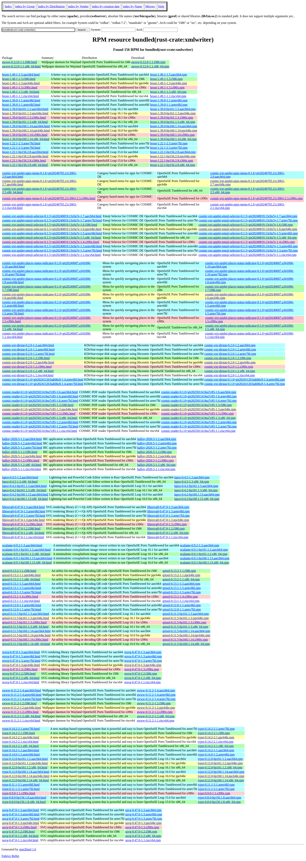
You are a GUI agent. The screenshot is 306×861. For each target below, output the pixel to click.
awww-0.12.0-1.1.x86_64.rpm (150, 66)
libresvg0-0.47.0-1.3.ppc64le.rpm (168, 520)
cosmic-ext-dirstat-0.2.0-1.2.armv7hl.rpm (230, 353)
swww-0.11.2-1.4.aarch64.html (21, 690)
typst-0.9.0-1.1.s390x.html (18, 793)
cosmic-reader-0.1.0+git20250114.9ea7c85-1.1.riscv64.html (39, 430)
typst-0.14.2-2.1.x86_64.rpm (216, 746)
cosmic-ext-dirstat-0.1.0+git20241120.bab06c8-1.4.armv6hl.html (42, 379)
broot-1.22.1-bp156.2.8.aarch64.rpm (173, 152)
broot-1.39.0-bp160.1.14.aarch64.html (26, 126)
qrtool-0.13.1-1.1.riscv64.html (21, 601)
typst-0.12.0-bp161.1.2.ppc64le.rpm (220, 763)
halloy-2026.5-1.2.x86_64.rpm (156, 464)
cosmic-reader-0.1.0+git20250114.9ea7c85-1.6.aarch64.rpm (198, 392)
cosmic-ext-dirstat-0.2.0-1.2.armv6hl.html (28, 349)
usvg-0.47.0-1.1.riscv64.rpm (143, 840)
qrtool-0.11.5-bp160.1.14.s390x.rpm (185, 639)
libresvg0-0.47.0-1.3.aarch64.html (23, 507)
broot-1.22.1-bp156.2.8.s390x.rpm (171, 160)
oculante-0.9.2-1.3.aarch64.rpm (199, 545)
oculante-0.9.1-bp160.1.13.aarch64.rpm (204, 558)
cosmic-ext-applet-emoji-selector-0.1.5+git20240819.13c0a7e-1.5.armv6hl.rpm (248, 233)
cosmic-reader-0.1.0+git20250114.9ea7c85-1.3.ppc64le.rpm (198, 409)
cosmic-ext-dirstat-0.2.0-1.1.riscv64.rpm (229, 375)
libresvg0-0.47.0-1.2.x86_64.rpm (168, 533)
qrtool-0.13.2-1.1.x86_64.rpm (181, 579)
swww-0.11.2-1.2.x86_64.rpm (155, 716)
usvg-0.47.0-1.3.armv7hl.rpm (143, 818)
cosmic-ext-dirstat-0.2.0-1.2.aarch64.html (28, 345)
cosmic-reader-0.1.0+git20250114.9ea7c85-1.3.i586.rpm (196, 405)
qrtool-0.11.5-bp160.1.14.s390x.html (25, 639)
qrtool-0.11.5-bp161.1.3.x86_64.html (25, 626)
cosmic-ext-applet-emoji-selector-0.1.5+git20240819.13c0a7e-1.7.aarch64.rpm (247, 216)
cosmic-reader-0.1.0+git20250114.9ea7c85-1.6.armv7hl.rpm (199, 400)
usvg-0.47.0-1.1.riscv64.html (20, 840)
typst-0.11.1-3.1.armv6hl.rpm (216, 784)
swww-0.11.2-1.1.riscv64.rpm (155, 720)
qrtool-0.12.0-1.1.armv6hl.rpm (182, 605)
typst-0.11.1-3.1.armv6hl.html (21, 784)
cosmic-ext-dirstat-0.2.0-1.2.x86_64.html (28, 371)
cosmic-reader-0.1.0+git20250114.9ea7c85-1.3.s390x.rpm (197, 413)
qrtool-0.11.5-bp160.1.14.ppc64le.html (26, 635)
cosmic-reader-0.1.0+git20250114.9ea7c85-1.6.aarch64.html (40, 392)
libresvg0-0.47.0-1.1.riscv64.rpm (167, 537)
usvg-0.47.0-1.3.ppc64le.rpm (143, 823)
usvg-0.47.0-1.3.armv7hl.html (21, 818)
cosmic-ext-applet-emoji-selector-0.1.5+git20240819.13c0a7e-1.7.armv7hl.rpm (248, 220)
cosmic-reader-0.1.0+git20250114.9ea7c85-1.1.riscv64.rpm (198, 430)
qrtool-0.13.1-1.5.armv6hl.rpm (182, 588)
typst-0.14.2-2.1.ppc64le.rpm (216, 737)
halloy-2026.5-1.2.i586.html (19, 452)
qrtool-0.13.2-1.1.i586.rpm (179, 570)
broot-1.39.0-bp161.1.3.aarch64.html (25, 109)
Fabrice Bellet (10, 856)
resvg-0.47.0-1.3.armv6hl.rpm (143, 656)
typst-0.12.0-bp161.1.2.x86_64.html (24, 767)
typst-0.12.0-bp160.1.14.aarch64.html (25, 771)
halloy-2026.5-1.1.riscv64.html (21, 469)
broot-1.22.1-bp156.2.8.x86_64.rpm (172, 165)
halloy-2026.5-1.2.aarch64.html (22, 439)
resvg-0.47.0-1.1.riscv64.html (20, 682)
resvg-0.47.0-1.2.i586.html (19, 673)
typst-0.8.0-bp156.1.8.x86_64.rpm (219, 802)
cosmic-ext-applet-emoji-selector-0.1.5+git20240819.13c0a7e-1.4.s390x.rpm (246, 242)
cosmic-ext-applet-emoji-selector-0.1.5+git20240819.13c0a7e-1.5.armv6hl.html (52, 233)
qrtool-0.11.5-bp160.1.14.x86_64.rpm (186, 644)
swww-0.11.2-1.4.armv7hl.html (22, 699)
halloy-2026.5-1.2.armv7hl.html (22, 447)
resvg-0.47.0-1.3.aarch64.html (21, 652)
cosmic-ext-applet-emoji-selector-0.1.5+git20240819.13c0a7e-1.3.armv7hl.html (52, 250)
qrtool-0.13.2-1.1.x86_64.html (21, 579)
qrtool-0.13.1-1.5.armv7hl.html (21, 592)
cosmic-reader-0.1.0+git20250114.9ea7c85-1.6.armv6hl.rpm (199, 396)
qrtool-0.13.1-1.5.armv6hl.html (21, 588)
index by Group (25, 6)
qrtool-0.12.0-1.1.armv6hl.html (21, 605)
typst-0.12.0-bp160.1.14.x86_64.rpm (221, 780)
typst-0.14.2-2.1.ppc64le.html (20, 737)
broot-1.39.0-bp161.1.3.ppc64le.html (25, 113)
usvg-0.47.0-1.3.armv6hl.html (21, 814)
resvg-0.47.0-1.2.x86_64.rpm (142, 678)
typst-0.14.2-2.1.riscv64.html (20, 741)
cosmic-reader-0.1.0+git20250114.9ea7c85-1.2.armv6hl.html (40, 422)
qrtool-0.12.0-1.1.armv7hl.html (21, 609)
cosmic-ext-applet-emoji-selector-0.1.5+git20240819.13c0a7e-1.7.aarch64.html (51, 216)
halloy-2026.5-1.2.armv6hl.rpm (157, 443)
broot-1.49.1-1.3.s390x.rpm (167, 87)
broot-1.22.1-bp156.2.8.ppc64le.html (25, 156)
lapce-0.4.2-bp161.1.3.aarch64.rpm (196, 486)
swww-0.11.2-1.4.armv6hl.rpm (156, 694)
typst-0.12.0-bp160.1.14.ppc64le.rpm (221, 776)
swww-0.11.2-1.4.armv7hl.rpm (156, 699)
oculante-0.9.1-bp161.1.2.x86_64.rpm (203, 554)
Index (8, 6)
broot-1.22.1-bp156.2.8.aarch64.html (25, 152)
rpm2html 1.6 (27, 849)
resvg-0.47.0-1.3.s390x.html (19, 669)
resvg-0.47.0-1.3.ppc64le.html (21, 665)
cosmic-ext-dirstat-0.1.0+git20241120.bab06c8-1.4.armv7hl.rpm (244, 384)
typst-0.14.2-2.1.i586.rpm (214, 733)
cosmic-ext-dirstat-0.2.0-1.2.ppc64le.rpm (230, 362)
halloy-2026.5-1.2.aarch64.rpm (156, 439)
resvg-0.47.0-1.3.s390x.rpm (141, 669)
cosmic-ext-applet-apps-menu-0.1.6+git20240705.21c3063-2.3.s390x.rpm (256, 198)
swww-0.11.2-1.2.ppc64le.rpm (156, 707)
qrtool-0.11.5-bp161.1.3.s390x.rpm (184, 622)
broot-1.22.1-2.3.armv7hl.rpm (169, 143)
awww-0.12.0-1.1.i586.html (19, 62)
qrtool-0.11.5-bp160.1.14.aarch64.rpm (186, 631)
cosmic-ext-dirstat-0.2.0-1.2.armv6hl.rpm (230, 349)
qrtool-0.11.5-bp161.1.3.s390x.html (24, 622)
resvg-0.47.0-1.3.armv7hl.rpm (143, 660)
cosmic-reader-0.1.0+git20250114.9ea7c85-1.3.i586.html (37, 405)
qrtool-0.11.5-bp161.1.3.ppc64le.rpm (186, 618)
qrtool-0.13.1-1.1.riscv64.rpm (181, 601)
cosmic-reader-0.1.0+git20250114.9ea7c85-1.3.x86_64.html (39, 418)
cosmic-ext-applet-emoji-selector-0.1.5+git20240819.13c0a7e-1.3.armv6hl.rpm (248, 246)
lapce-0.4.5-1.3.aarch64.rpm (192, 477)
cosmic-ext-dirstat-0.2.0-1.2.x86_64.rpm (229, 371)
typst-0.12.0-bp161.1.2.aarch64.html (25, 759)
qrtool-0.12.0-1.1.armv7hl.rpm (182, 609)
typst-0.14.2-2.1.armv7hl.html (21, 728)
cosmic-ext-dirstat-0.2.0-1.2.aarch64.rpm (230, 345)
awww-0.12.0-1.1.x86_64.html (21, 66)
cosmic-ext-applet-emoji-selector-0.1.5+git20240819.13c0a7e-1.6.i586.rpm (245, 224)
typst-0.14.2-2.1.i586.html (18, 733)
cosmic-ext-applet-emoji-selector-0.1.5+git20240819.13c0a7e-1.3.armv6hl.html (52, 246)
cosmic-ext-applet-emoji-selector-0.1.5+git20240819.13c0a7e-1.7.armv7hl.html (52, 220)
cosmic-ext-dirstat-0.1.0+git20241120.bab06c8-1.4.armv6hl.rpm (244, 379)
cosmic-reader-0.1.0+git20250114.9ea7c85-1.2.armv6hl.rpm (199, 422)
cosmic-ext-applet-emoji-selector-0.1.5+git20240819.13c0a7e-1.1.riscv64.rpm (247, 255)
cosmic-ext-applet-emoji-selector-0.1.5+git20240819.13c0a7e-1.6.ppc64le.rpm (247, 229)
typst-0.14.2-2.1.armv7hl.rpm (216, 728)
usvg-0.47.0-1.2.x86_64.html (20, 836)
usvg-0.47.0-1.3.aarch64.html (20, 810)
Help (161, 6)
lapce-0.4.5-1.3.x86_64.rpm (191, 481)
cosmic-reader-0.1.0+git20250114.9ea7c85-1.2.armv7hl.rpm (199, 426)
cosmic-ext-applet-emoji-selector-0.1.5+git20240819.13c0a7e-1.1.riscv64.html (51, 255)
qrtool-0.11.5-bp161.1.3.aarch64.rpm (186, 613)
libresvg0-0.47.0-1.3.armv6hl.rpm (168, 511)
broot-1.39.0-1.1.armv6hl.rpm (169, 100)
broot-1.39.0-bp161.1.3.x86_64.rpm (172, 122)
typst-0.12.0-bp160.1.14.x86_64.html (25, 780)
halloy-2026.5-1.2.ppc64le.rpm (156, 456)
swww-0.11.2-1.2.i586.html (19, 703)
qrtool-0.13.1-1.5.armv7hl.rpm (182, 592)
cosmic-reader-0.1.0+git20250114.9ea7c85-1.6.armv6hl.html (40, 396)
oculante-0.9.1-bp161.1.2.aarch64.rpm (204, 549)
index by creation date (106, 6)
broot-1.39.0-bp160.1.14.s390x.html (24, 134)
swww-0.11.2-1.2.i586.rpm (154, 703)
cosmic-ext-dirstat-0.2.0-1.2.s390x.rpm (228, 366)
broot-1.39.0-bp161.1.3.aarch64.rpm (173, 109)
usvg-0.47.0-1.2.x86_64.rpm (143, 836)
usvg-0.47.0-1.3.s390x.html (19, 827)
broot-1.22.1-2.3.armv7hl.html (21, 143)
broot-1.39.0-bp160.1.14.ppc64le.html (26, 130)
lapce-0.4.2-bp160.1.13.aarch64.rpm (197, 494)
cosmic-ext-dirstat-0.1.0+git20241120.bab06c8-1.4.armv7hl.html (42, 384)
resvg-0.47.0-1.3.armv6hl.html (21, 656)
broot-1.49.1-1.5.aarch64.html (21, 74)
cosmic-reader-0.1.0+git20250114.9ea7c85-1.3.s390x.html (38, 413)
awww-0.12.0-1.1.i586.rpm (148, 62)
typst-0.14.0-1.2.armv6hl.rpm (216, 754)
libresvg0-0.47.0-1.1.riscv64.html (23, 537)
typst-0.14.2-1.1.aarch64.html (20, 750)
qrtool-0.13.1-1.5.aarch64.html (21, 583)
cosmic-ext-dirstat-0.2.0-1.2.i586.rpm (227, 358)
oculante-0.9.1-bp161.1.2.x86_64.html (26, 554)
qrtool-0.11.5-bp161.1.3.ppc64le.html (25, 618)
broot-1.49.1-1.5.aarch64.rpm (168, 74)
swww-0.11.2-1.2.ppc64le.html (21, 707)
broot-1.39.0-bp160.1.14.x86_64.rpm (173, 139)
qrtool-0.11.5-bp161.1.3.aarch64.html (25, 613)
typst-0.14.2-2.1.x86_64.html (20, 746)
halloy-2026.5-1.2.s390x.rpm (155, 460)
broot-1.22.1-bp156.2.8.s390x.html (24, 160)
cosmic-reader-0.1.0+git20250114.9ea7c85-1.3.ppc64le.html (40, 409)
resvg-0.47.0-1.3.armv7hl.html (21, 660)
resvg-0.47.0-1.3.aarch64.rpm (142, 652)
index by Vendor (78, 6)
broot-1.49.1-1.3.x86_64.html (20, 91)
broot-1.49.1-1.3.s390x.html (19, 87)
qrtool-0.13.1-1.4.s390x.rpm (180, 596)
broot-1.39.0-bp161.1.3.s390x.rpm (171, 117)
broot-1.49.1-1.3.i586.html (18, 79)
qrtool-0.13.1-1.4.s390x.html (20, 596)
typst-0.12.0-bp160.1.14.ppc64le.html (25, 776)
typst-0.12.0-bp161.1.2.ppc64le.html (25, 763)
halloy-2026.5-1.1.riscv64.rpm (156, 469)
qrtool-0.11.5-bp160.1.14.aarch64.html (26, 631)
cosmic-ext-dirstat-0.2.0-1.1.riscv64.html (27, 375)
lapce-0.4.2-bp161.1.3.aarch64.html (24, 486)
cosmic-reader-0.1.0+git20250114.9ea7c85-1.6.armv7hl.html (40, 400)
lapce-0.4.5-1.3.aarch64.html (20, 477)
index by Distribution (51, 6)
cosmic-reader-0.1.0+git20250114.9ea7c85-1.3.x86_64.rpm (198, 418)
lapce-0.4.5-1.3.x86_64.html (20, 481)
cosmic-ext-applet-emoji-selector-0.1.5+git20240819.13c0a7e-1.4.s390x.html (50, 242)
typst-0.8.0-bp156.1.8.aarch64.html (24, 797)
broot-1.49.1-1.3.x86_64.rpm (168, 91)
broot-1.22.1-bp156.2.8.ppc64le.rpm (173, 156)
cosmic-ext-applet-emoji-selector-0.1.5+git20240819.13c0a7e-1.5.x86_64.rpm (247, 237)
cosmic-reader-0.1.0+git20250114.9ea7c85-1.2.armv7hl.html (40, 426)
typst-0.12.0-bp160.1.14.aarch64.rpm (221, 771)
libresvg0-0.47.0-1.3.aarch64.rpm (168, 507)
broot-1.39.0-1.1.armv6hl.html (21, 100)
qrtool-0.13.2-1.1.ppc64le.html (21, 575)
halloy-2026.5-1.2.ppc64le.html (22, 456)
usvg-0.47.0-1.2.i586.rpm (141, 831)
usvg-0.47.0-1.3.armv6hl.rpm (143, 814)
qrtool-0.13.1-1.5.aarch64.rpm (181, 583)
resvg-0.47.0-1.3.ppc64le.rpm (142, 665)
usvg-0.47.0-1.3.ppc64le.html (20, 823)
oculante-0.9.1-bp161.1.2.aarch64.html (26, 549)
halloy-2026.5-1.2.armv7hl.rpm (157, 447)
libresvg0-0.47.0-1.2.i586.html (21, 528)
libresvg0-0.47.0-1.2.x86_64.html (23, 533)
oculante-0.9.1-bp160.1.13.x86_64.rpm (204, 562)
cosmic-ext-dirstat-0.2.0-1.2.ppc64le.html (28, 362)
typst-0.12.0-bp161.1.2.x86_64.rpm (220, 767)
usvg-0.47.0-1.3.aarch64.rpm (143, 810)
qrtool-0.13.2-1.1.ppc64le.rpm (181, 575)
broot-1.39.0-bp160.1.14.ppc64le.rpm (173, 130)
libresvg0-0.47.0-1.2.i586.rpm (166, 528)
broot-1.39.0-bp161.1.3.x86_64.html (25, 122)
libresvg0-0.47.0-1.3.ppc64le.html (23, 520)
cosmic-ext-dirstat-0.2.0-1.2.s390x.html (27, 366)
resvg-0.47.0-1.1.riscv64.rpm (142, 682)
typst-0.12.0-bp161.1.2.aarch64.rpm (220, 759)
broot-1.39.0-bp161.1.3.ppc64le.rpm (173, 113)
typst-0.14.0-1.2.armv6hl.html (21, 754)
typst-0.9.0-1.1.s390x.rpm (214, 793)
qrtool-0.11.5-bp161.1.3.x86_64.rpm (185, 626)
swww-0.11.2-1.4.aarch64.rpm (156, 690)
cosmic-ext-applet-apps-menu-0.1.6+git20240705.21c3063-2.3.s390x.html (48, 198)
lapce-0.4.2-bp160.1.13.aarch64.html (25, 494)
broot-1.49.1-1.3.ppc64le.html (21, 83)
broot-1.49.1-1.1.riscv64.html (20, 96)
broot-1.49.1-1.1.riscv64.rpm (168, 96)
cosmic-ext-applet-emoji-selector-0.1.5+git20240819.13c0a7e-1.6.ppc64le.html (51, 229)
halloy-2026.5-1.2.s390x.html (20, 460)
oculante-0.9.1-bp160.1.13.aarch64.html (27, 558)
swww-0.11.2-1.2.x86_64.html (21, 716)
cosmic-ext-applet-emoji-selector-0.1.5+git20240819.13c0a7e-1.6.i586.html (49, 224)
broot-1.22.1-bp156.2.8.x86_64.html (25, 165)
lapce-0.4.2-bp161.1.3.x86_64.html (24, 490)
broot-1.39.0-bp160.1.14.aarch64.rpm (173, 126)
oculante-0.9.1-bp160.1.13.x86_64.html (27, 562)
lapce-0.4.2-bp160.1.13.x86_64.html (25, 498)
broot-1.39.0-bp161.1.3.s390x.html (24, 117)
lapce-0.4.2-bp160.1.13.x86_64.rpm (196, 498)
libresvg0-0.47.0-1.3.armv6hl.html (23, 511)
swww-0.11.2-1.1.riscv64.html (21, 720)
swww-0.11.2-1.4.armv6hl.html (22, 694)
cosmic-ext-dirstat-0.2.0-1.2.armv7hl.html (28, 353)
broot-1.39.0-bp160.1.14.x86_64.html (25, 139)
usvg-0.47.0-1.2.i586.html (18, 831)
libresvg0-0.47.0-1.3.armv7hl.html (23, 515)
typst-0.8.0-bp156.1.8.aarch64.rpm (219, 797)
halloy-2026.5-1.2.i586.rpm (154, 452)
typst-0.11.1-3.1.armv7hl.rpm (216, 789)
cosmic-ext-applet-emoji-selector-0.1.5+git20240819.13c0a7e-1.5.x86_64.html (51, 237)
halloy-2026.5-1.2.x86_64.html (21, 464)
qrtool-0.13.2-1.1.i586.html (19, 570)
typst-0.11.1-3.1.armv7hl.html (21, 789)
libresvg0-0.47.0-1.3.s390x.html (22, 524)
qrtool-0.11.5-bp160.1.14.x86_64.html (26, 644)
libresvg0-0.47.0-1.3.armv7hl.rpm (168, 515)
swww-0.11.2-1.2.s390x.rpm (155, 712)
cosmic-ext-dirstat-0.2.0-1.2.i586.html (26, 358)
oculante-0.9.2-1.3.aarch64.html (22, 545)
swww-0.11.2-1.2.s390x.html (20, 712)
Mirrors (150, 6)
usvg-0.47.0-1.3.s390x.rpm (142, 827)
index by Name (132, 6)
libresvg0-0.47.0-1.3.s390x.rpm (167, 524)
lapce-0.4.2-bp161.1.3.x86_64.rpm (196, 490)
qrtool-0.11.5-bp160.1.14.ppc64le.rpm (186, 635)
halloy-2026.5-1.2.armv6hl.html (22, 443)
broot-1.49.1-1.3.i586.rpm (166, 79)
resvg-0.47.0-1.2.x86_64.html (20, 678)
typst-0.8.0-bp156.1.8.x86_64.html (24, 802)
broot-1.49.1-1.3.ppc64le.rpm (168, 83)
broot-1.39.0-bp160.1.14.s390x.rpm (172, 134)
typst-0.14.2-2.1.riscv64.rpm (216, 741)
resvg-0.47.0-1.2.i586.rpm (140, 673)
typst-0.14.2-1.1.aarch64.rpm (216, 750)
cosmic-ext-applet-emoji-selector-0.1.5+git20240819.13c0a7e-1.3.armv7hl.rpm (248, 250)
